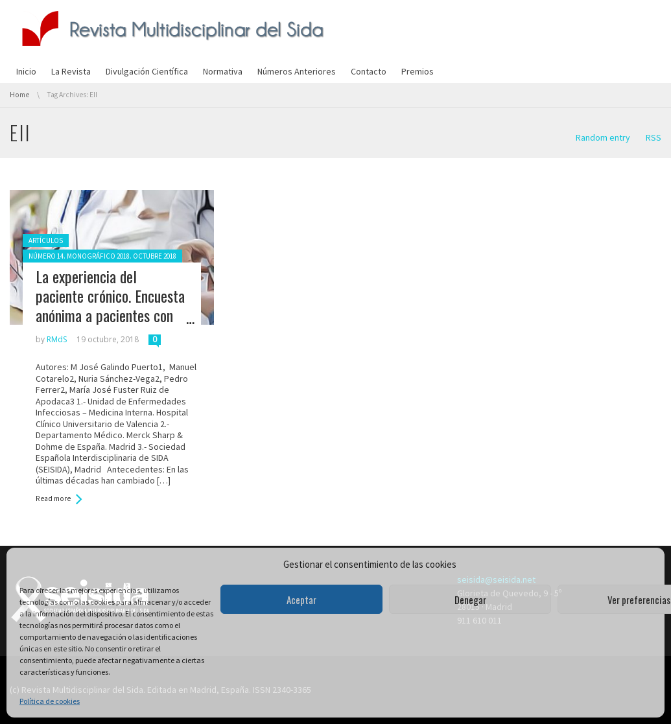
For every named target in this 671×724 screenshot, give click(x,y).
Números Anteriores (296, 71)
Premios (417, 71)
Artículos (46, 240)
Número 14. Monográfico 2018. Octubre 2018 (102, 256)
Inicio (26, 71)
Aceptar (301, 599)
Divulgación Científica (147, 71)
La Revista (71, 71)
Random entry (603, 137)
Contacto (368, 71)
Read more (53, 498)
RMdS (57, 339)
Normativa (222, 71)
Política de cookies (49, 701)
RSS (653, 137)
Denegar (470, 599)
